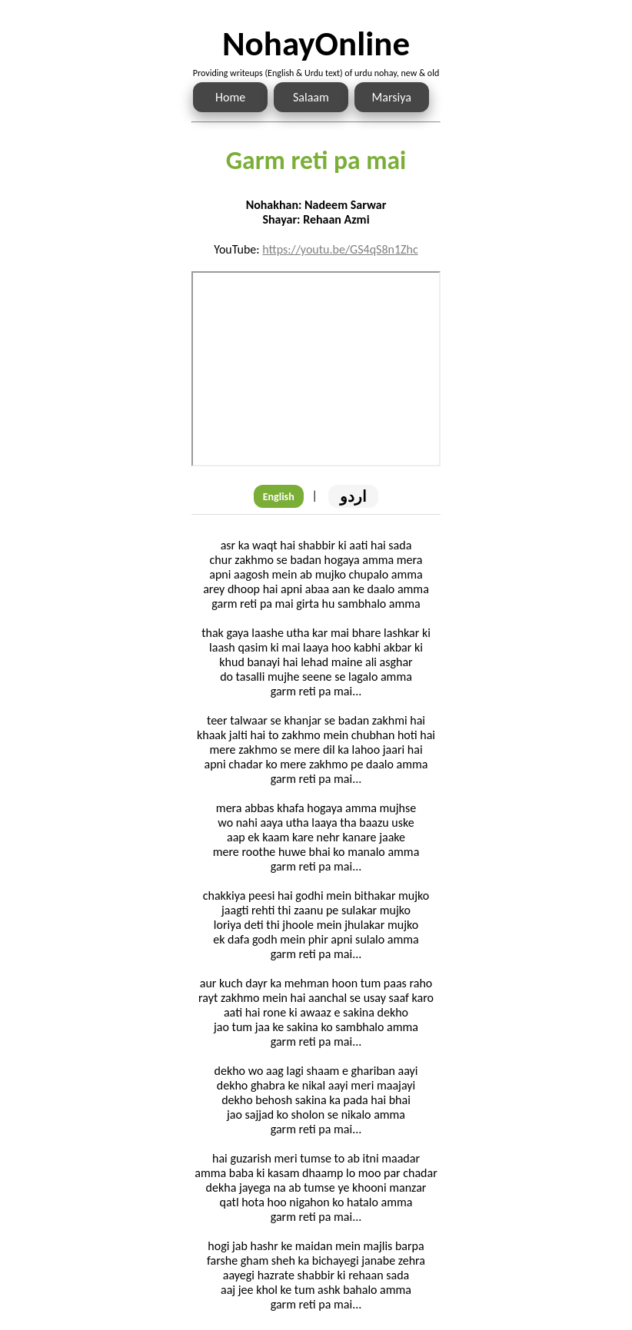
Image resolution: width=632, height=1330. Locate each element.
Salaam (311, 97)
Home (230, 97)
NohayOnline (316, 43)
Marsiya (391, 97)
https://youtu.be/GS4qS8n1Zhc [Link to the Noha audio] (339, 249)
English (278, 496)
